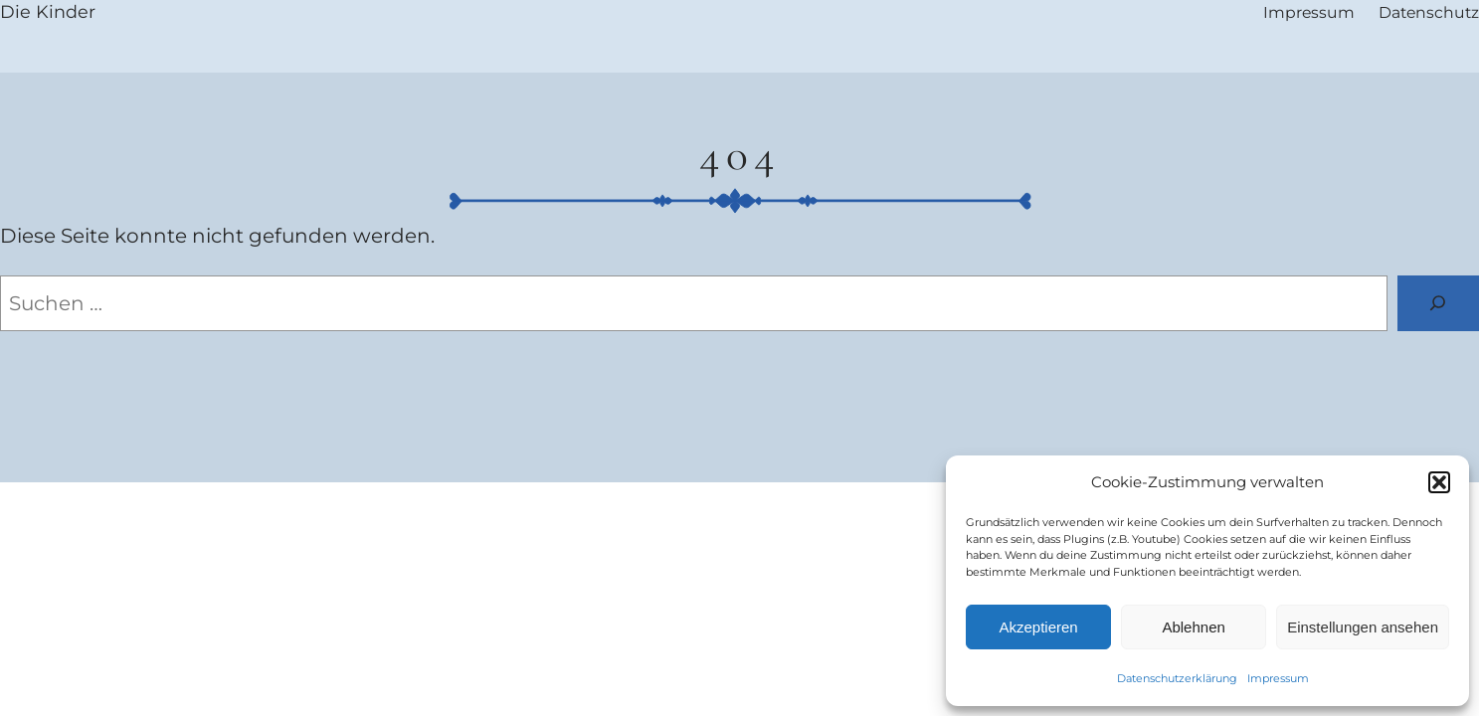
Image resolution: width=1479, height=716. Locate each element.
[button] (1439, 482)
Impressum (1278, 678)
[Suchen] (1438, 303)
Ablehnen (1193, 627)
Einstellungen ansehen (1362, 627)
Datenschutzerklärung (1177, 678)
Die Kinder (47, 11)
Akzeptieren (1038, 627)
